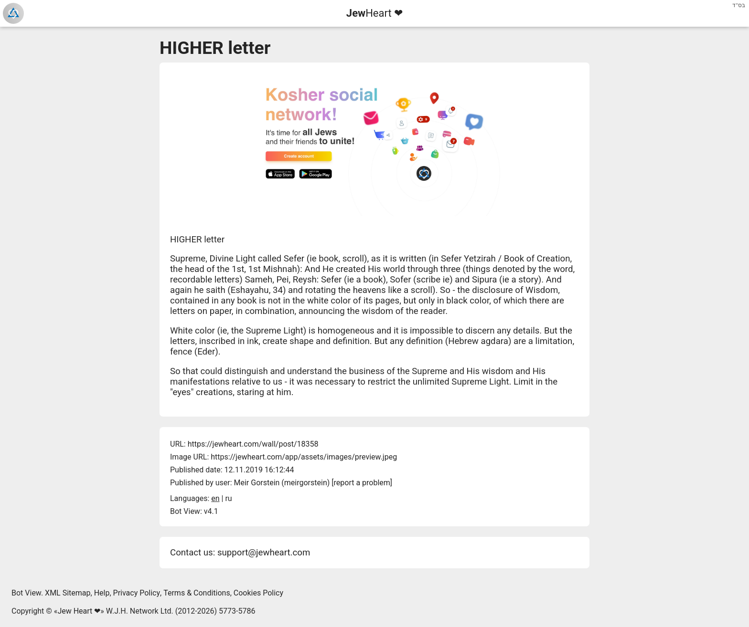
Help (102, 592)
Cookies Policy (258, 592)
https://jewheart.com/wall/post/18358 (253, 444)
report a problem (362, 482)
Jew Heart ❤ (78, 611)
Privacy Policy (136, 592)
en (215, 498)
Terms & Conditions (196, 592)
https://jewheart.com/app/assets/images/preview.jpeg (304, 456)
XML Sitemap (67, 592)
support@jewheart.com (263, 552)
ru (228, 498)
